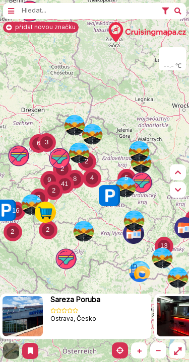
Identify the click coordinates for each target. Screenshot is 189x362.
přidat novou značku (41, 27)
